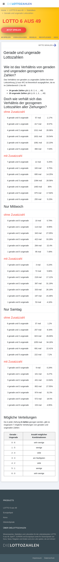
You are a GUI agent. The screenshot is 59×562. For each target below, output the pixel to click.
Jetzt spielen (13, 30)
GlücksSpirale (9, 522)
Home (3, 10)
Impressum (37, 558)
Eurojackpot (8, 512)
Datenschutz (49, 558)
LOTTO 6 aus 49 (16, 10)
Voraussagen (30, 37)
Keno (5, 517)
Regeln (43, 37)
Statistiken (31, 10)
